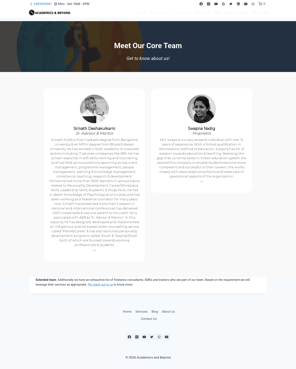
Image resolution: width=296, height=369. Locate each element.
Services (141, 311)
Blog (216, 12)
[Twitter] (231, 4)
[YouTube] (216, 4)
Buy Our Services (236, 12)
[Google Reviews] (223, 4)
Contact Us (149, 319)
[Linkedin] (238, 4)
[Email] (246, 4)
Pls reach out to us (100, 284)
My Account (260, 12)
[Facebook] (201, 4)
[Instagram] (208, 4)
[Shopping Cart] (262, 4)
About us (168, 311)
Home (141, 12)
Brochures (202, 12)
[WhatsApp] (253, 4)
